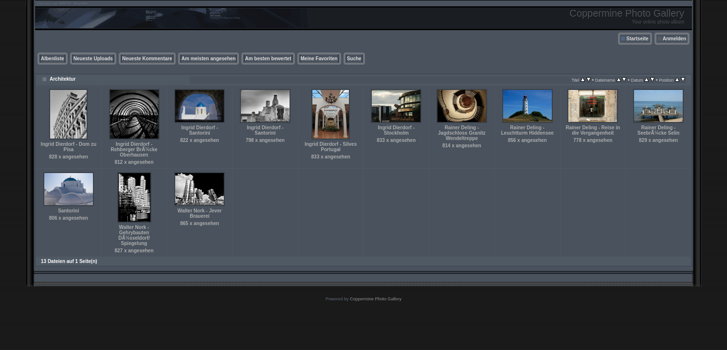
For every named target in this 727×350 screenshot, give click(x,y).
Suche (354, 58)
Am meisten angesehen (209, 58)
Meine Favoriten (319, 58)
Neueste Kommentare (147, 58)
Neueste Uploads (93, 58)
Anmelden (674, 38)
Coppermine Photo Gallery (375, 299)
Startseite (637, 38)
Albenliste (52, 58)
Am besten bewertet (268, 58)
